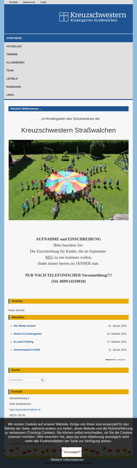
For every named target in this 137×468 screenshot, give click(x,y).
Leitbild (12, 78)
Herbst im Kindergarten (29, 333)
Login (43, 2)
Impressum (29, 2)
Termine (12, 54)
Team (9, 70)
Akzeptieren (72, 452)
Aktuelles (13, 46)
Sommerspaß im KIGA (28, 349)
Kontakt (13, 2)
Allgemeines (15, 62)
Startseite (14, 38)
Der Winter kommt (25, 325)
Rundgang (13, 86)
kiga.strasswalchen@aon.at (24, 409)
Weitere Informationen (67, 459)
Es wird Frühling (24, 341)
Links (10, 94)
